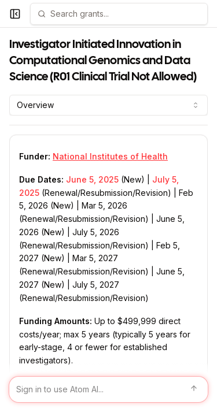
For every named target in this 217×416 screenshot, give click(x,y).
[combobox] (108, 105)
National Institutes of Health (110, 156)
